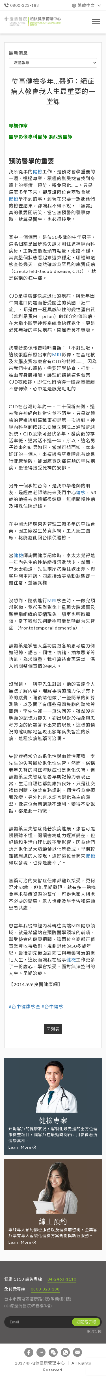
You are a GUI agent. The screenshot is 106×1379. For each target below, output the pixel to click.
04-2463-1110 (61, 1279)
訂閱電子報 (86, 1321)
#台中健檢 (53, 1006)
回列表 (53, 1028)
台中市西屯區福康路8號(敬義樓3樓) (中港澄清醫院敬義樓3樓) (38, 1302)
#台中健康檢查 (24, 1006)
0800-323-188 (45, 1289)
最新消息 (18, 53)
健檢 (37, 171)
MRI (57, 354)
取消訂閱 (94, 1331)
